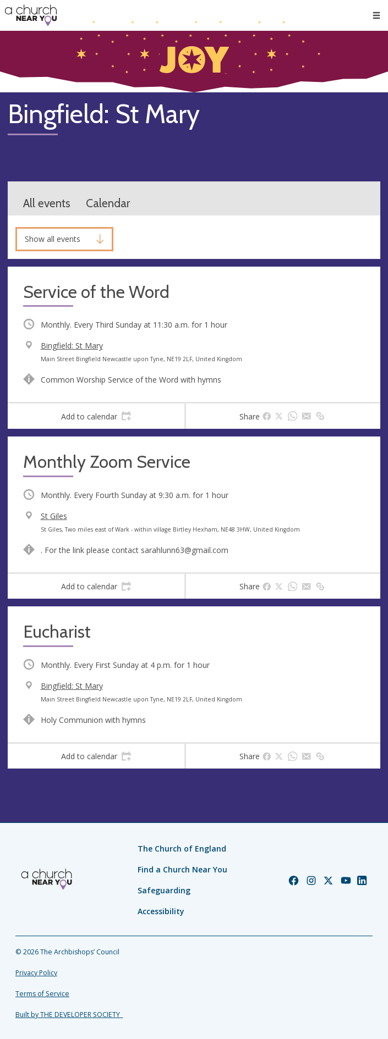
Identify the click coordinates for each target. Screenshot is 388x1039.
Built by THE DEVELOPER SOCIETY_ (69, 1014)
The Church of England (182, 848)
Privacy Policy (36, 972)
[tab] (96, 416)
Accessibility (161, 911)
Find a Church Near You (182, 869)
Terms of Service (42, 993)
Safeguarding (164, 890)
